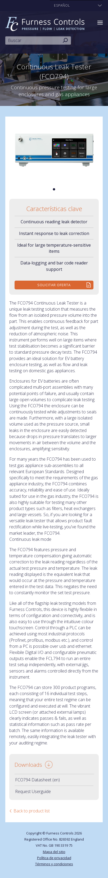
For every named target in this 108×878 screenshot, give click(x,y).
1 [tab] (54, 189)
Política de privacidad (54, 857)
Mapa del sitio (54, 851)
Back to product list (32, 811)
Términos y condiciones (54, 864)
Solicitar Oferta (54, 284)
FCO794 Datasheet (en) (37, 780)
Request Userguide (33, 791)
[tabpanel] (54, 150)
